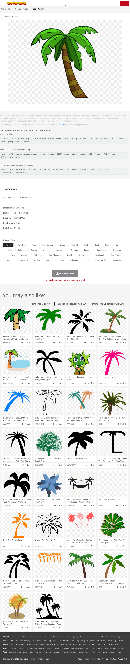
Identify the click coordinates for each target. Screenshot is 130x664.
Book (26, 648)
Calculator (121, 648)
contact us (60, 125)
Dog (49, 641)
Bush (107, 637)
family (29, 644)
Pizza (93, 652)
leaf (86, 245)
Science (94, 648)
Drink (31, 652)
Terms (86, 659)
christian (74, 250)
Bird (21, 641)
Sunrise (87, 637)
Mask (12, 644)
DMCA (112, 659)
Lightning (75, 637)
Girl (84, 644)
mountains (117, 260)
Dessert (25, 652)
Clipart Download (21, 9)
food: (5, 652)
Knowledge (79, 648)
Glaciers (61, 637)
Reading (42, 648)
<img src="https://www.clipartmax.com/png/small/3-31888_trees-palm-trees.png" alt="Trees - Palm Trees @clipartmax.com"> (63, 155)
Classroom (33, 648)
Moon (81, 637)
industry (21, 250)
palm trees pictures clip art (71, 304)
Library (87, 648)
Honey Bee (84, 641)
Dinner (87, 652)
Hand (117, 644)
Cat (33, 641)
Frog (77, 641)
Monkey (103, 641)
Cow (44, 641)
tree (34, 245)
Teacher (20, 648)
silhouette (74, 260)
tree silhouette (55, 255)
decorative (102, 260)
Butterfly (27, 641)
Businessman (44, 644)
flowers (9, 260)
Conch (38, 637)
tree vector (83, 255)
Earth (44, 637)
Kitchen (80, 652)
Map (72, 648)
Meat (50, 652)
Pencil (49, 648)
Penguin (120, 641)
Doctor (52, 644)
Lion (97, 641)
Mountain (95, 637)
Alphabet (113, 648)
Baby (18, 644)
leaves (87, 250)
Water (102, 637)
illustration (60, 250)
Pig (115, 641)
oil (117, 245)
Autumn (18, 637)
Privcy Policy (96, 659)
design (37, 260)
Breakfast (12, 652)
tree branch (116, 255)
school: (6, 648)
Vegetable (72, 652)
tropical (74, 245)
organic (24, 255)
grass (48, 260)
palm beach (99, 255)
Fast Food (38, 652)
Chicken (38, 641)
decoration (117, 250)
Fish (72, 641)
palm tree (22, 245)
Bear (16, 641)
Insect (92, 641)
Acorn (12, 637)
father (94, 644)
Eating (99, 652)
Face (106, 644)
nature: (6, 637)
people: (6, 644)
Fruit (45, 652)
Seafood (65, 652)
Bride (23, 644)
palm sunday (47, 245)
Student (13, 648)
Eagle (60, 641)
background (101, 250)
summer (88, 260)
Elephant (66, 641)
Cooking (111, 652)
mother (35, 644)
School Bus (65, 648)
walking (68, 644)
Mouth (100, 644)
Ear (58, 644)
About (80, 659)
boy (89, 644)
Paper (100, 648)
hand (96, 245)
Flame (54, 637)
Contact (105, 659)
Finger (111, 644)
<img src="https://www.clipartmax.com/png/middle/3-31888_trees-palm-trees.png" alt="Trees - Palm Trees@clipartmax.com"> (63, 171)
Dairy (19, 652)
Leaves (25, 637)
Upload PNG (122, 659)
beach (69, 255)
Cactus (32, 637)
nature (62, 245)
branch (34, 250)
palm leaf (38, 255)
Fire (49, 637)
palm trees (23, 260)
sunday (46, 250)
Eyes (62, 644)
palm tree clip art (40, 304)
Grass (68, 637)
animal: (6, 641)
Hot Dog (118, 652)
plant (107, 245)
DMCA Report (11, 189)
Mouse (110, 641)
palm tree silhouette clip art (108, 304)
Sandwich (57, 652)
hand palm (10, 255)
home (75, 644)
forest (8, 245)
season (61, 260)
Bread (105, 652)
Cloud (113, 637)
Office (106, 648)
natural (9, 250)
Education (56, 648)
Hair (80, 644)
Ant (12, 641)
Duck (54, 641)
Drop (118, 637)
